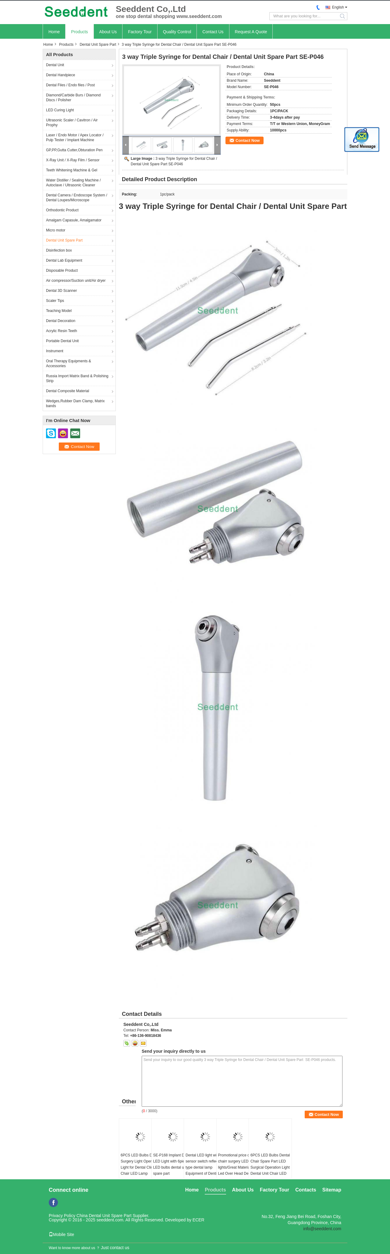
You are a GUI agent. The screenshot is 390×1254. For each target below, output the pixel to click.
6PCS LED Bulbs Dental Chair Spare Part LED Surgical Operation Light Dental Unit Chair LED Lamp (270, 1167)
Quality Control (177, 31)
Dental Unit (55, 65)
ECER (198, 1219)
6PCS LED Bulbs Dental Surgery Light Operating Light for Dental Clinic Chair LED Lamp (140, 1164)
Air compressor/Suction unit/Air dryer (75, 280)
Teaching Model (59, 311)
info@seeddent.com (322, 1228)
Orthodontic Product (62, 210)
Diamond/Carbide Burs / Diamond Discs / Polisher (73, 97)
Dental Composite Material (67, 391)
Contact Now (248, 140)
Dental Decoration (60, 321)
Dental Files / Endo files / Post (70, 85)
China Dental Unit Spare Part (104, 1215)
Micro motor (55, 230)
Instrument (54, 351)
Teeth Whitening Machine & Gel (71, 170)
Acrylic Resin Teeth (61, 331)
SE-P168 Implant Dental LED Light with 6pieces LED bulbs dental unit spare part (173, 1164)
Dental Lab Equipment (64, 260)
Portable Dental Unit (62, 341)
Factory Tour (140, 31)
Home (54, 31)
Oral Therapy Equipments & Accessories (68, 363)
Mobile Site (61, 1234)
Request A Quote (251, 31)
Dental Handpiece (60, 75)
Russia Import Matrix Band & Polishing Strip (77, 378)
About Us (108, 31)
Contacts (305, 1189)
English (338, 7)
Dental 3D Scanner (61, 290)
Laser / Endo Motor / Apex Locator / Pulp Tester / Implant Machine (75, 137)
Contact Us (212, 31)
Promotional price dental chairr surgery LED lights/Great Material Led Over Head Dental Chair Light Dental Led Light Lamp (237, 1170)
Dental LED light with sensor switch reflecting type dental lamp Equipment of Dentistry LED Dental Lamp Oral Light (205, 1170)
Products (79, 31)
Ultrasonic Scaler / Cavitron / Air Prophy (72, 122)
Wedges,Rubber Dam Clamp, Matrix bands (75, 403)
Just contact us (115, 1247)
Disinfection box (59, 250)
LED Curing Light (60, 110)
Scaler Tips (55, 301)
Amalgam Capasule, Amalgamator (73, 220)
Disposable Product (62, 270)
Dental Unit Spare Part (98, 44)
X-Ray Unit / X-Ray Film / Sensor (72, 160)
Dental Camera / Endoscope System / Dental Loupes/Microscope (76, 197)
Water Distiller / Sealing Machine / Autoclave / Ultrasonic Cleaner (73, 182)
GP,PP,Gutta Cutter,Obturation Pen (74, 150)
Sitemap (331, 1189)
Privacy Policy (62, 1215)
